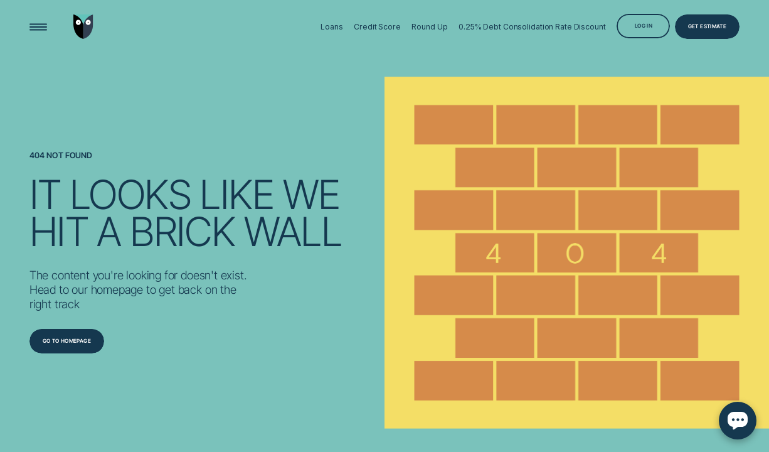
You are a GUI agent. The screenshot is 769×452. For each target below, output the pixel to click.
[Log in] (643, 26)
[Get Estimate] (707, 26)
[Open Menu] (38, 26)
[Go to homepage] (66, 341)
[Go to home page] (83, 26)
